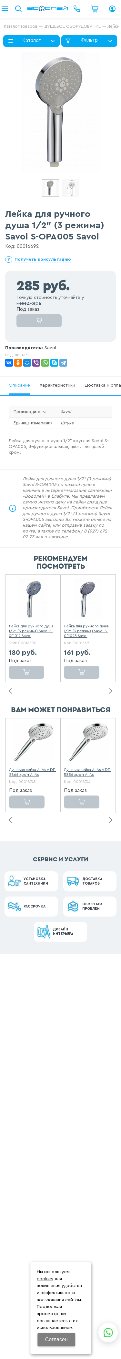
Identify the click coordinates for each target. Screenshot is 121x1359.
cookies (45, 1279)
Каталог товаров (20, 26)
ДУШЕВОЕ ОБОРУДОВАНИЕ (72, 26)
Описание (19, 385)
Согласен (56, 1339)
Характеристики (57, 385)
